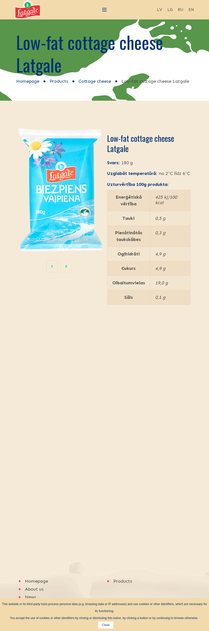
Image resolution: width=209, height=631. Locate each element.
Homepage (27, 81)
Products (59, 81)
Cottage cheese (94, 81)
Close (106, 625)
